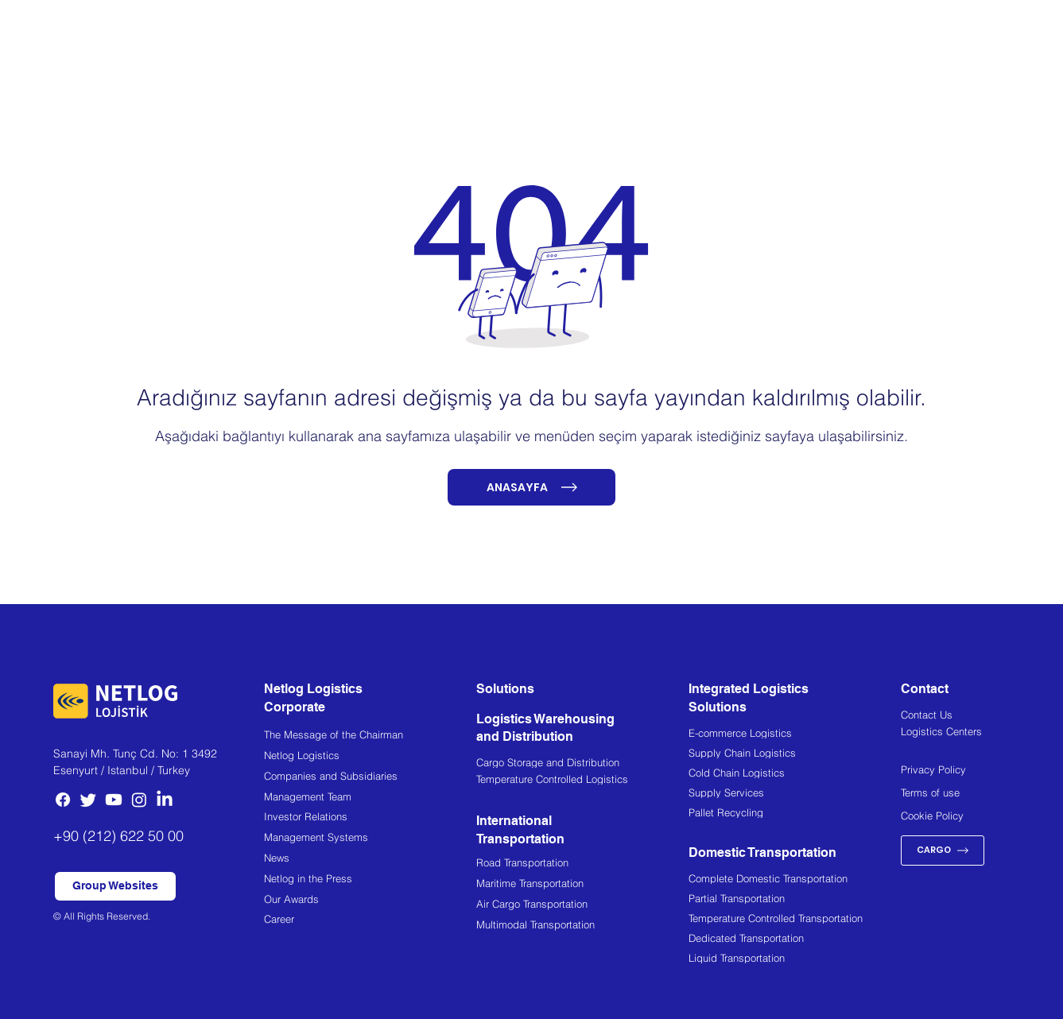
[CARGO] (942, 850)
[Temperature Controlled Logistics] (582, 780)
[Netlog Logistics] (370, 757)
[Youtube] (113, 799)
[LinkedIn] (164, 799)
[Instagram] (139, 799)
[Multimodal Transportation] (582, 926)
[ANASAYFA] (532, 487)
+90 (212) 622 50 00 (118, 836)
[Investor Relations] (370, 818)
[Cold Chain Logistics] (795, 774)
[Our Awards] (370, 901)
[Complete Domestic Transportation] (795, 880)
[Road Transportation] (582, 864)
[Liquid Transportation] (795, 959)
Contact (925, 688)
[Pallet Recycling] (795, 814)
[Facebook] (62, 799)
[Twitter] (88, 799)
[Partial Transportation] (795, 899)
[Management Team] (370, 798)
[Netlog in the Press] (370, 880)
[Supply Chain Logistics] (795, 754)
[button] (115, 886)
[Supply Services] (795, 794)
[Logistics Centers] (955, 733)
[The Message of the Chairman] (370, 736)
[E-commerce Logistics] (795, 734)
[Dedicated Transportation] (795, 939)
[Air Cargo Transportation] (582, 905)
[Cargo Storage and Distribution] (582, 763)
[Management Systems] (370, 839)
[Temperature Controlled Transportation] (795, 919)
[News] (370, 859)
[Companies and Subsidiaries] (370, 777)
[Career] (370, 920)
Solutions (505, 688)
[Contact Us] (955, 717)
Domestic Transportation (762, 852)
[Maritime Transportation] (582, 885)
